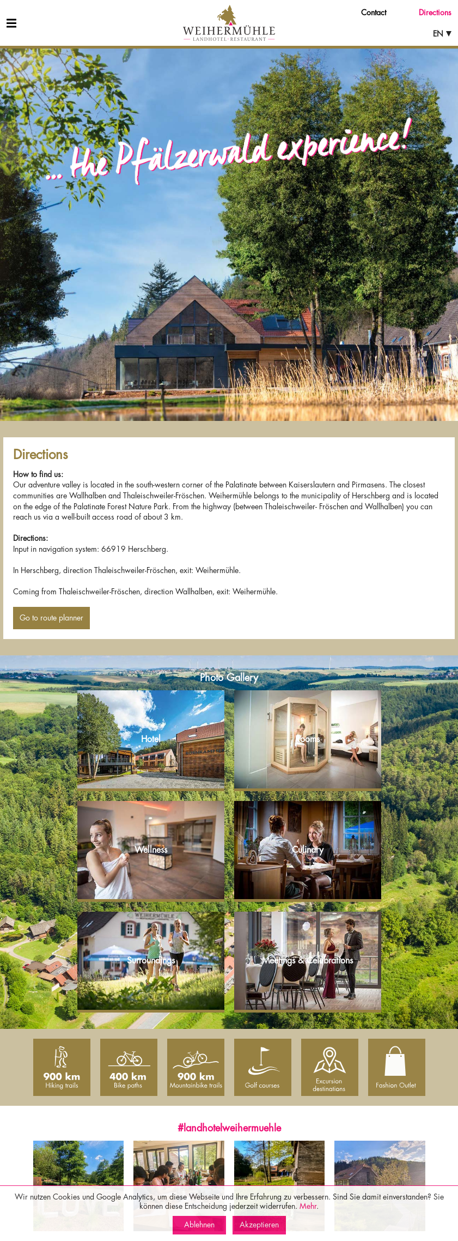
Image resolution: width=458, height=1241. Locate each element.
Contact (373, 12)
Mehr (308, 1206)
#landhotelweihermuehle (229, 1128)
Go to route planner (51, 618)
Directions (435, 12)
